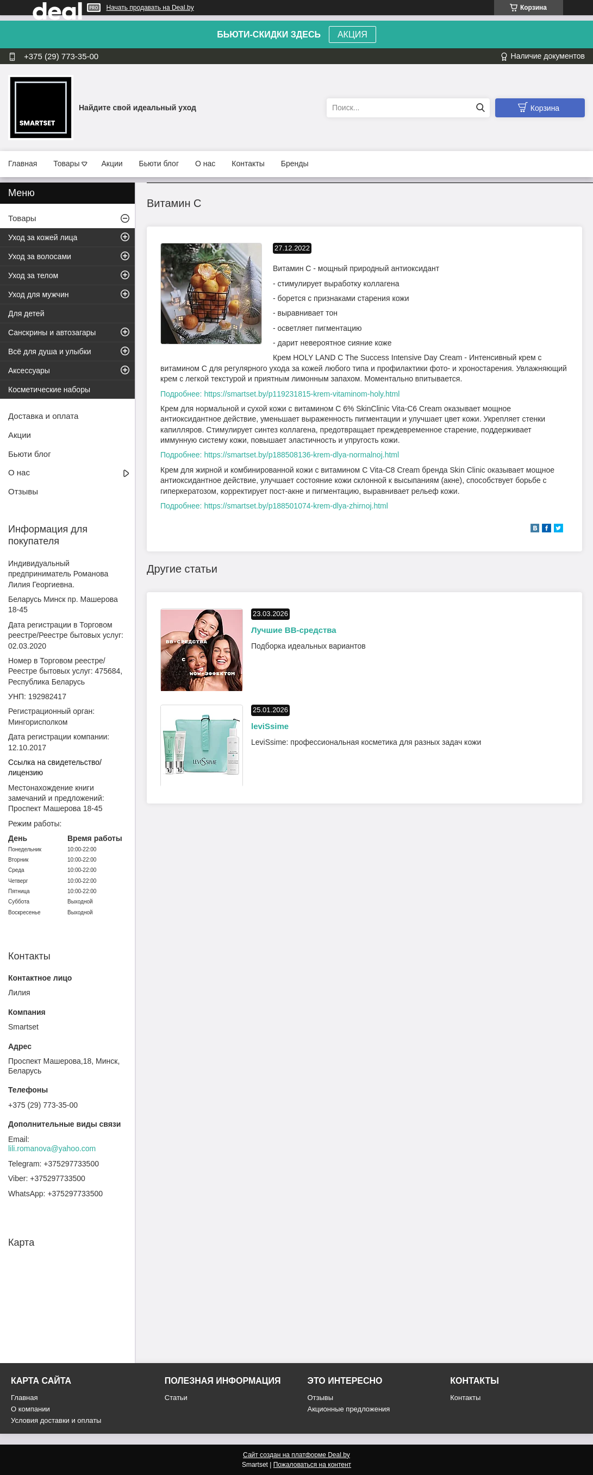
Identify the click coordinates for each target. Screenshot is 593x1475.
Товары (66, 163)
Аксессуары (29, 370)
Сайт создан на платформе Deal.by (296, 1455)
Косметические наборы (49, 389)
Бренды (295, 163)
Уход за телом (33, 275)
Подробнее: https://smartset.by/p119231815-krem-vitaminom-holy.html (280, 394)
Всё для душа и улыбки (49, 351)
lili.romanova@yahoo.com (52, 1148)
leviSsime (270, 726)
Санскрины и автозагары (52, 332)
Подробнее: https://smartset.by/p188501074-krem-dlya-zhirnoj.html (274, 505)
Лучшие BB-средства (293, 630)
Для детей (26, 313)
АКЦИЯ (352, 34)
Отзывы (23, 491)
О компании (30, 1409)
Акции (111, 163)
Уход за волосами (39, 256)
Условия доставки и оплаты (56, 1420)
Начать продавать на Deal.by (150, 7)
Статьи (176, 1398)
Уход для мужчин (38, 294)
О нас (205, 163)
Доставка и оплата (43, 415)
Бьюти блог (159, 163)
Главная (22, 163)
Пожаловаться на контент (312, 1464)
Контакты (248, 163)
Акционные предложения (349, 1409)
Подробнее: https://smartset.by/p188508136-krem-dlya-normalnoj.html (279, 454)
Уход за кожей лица (42, 237)
